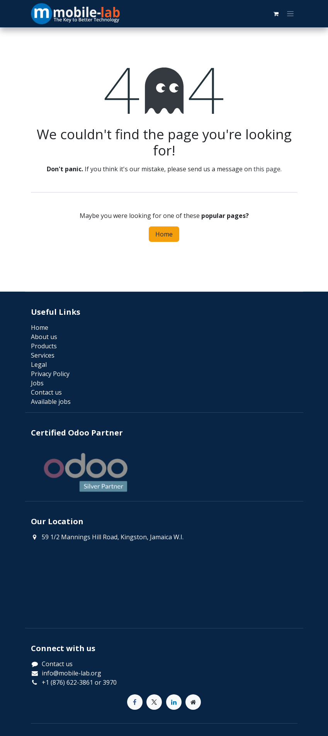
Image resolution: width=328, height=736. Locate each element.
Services (42, 355)
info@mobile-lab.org (71, 673)
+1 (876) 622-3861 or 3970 (79, 682)
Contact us (57, 664)
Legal (39, 364)
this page (266, 169)
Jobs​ (37, 383)
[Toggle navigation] (290, 14)
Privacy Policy (50, 374)
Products (44, 346)
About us (44, 337)
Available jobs (51, 401)
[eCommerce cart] (276, 14)
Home (164, 234)
